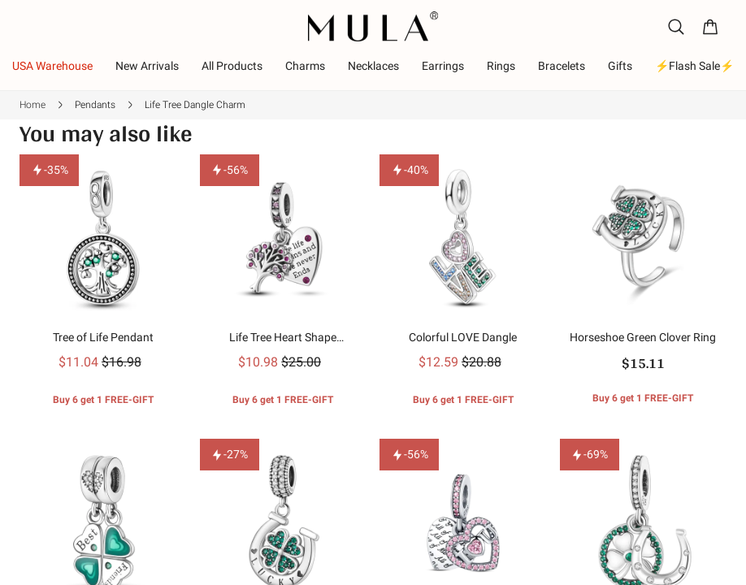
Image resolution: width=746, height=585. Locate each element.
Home (33, 104)
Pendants (95, 104)
